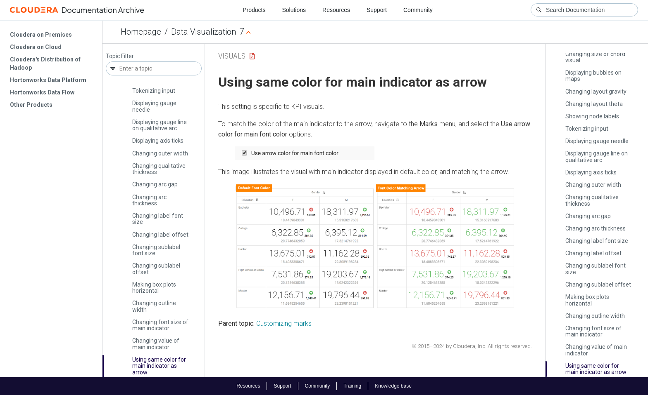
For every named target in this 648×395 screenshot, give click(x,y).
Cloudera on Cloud (36, 47)
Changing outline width (154, 306)
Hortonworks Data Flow (42, 92)
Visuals (231, 56)
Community (418, 10)
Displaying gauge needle (154, 106)
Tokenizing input (153, 90)
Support (377, 10)
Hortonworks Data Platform (48, 80)
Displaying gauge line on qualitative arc (159, 125)
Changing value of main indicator (155, 343)
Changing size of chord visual (595, 57)
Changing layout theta (594, 104)
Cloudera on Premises (41, 34)
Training (352, 386)
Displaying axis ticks (157, 140)
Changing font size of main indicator (160, 325)
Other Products (31, 104)
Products (254, 10)
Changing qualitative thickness (159, 168)
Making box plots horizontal (154, 287)
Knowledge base (393, 386)
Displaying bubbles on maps (593, 75)
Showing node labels (592, 116)
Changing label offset (160, 234)
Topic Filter (120, 56)
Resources (336, 10)
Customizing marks (284, 323)
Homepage (141, 32)
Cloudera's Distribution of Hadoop (45, 63)
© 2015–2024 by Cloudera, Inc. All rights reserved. (472, 346)
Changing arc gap (155, 184)
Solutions (294, 10)
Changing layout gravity (596, 91)
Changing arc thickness (149, 200)
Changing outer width (160, 153)
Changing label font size (157, 218)
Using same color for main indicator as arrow (159, 366)
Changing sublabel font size (156, 250)
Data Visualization (203, 32)
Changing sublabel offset (156, 268)
